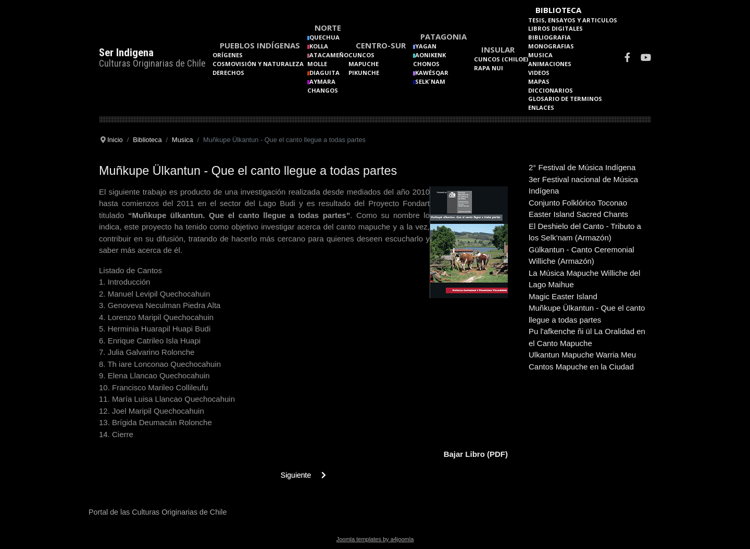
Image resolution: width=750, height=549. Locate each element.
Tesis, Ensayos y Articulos (572, 20)
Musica (540, 55)
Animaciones (549, 64)
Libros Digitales (555, 28)
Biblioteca (558, 10)
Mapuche (363, 64)
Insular (498, 49)
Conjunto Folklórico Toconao (578, 202)
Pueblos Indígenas (260, 45)
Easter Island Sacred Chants (578, 214)
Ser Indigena (126, 52)
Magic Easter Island (563, 296)
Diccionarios (550, 90)
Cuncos (361, 55)
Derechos (228, 72)
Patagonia (443, 36)
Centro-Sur (381, 45)
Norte (328, 27)
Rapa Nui (488, 68)
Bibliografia (549, 37)
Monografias (551, 46)
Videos (538, 72)
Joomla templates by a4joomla (375, 539)
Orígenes (228, 55)
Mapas (538, 81)
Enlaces (541, 107)
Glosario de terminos (565, 99)
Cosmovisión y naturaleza (258, 64)
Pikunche (363, 72)
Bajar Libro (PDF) (476, 454)
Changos (322, 90)
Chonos (426, 64)
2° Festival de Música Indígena (582, 167)
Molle (317, 64)
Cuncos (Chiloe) (501, 59)
